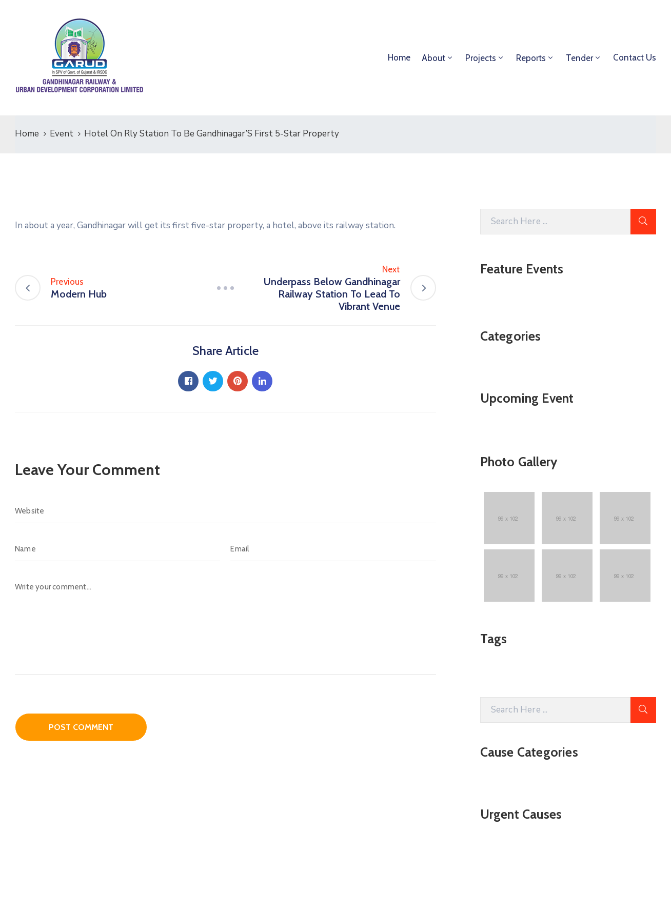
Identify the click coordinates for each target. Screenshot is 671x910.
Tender (579, 58)
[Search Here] (555, 221)
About (433, 58)
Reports (531, 58)
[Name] (117, 549)
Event (61, 134)
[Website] (225, 511)
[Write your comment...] (225, 625)
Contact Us (634, 57)
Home (399, 57)
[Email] (333, 549)
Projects (480, 58)
